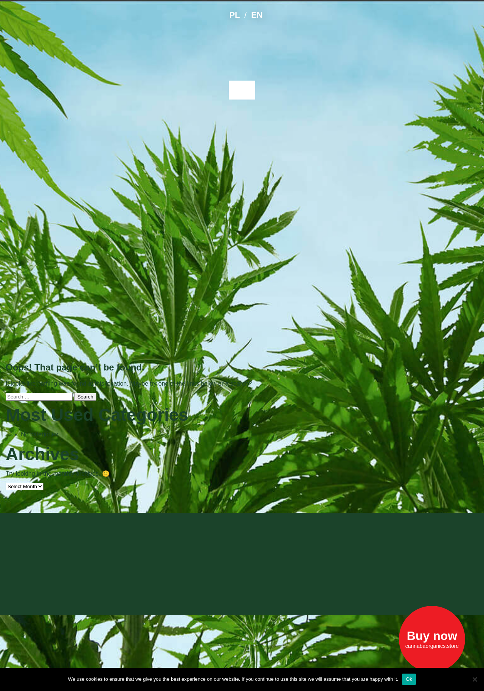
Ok (409, 679)
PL (234, 15)
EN (256, 15)
